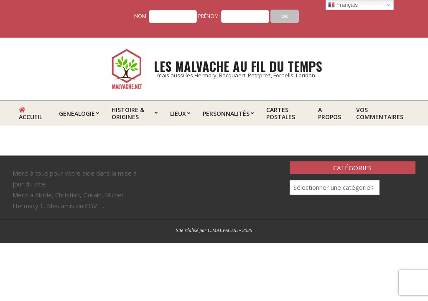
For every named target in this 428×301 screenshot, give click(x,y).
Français (343, 5)
